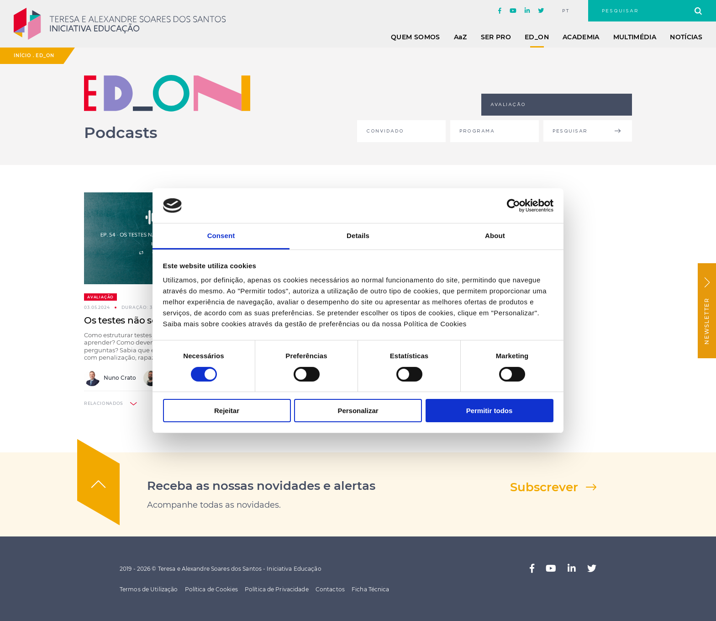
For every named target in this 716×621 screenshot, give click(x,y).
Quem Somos (415, 37)
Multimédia (635, 37)
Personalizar (357, 410)
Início (22, 55)
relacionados (103, 403)
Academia (581, 37)
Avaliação (100, 297)
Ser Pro (496, 37)
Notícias (686, 37)
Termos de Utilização (149, 589)
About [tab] (495, 235)
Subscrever (544, 487)
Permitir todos (489, 410)
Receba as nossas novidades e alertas (261, 485)
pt (566, 11)
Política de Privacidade (277, 589)
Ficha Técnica (371, 589)
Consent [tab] (221, 235)
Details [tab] (358, 235)
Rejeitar (226, 410)
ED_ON (537, 37)
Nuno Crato (110, 378)
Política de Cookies (211, 589)
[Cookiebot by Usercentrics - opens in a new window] (513, 205)
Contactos (330, 589)
